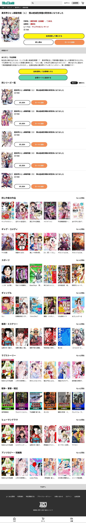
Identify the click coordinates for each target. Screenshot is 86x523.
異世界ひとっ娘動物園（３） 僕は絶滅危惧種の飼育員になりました (39, 132)
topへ (43, 487)
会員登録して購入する (54, 36)
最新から (81, 83)
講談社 (32, 24)
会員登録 (75, 3)
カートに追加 (69, 42)
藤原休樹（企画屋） (37, 21)
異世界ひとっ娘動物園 (21, 7)
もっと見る (80, 198)
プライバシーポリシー (44, 496)
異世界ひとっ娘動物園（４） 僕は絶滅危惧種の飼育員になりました (39, 153)
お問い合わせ (58, 496)
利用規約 (20, 496)
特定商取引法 (30, 496)
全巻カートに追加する (43, 78)
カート (43, 521)
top (3, 7)
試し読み (38, 42)
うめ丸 (49, 21)
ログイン (67, 3)
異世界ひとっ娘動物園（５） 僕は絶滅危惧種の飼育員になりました (39, 174)
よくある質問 (10, 496)
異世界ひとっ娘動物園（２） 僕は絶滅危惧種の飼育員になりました (39, 111)
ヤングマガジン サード (40, 27)
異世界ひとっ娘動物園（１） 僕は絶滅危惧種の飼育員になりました (39, 90)
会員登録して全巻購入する (43, 71)
